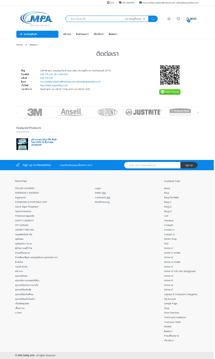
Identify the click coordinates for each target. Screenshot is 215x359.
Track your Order (172, 321)
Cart (166, 215)
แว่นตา (18, 312)
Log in (98, 188)
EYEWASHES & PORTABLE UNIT (31, 201)
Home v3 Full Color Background (180, 271)
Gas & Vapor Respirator (26, 206)
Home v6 (168, 285)
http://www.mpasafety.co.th (53, 85)
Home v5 (168, 280)
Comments (102, 197)
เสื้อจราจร (20, 308)
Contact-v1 (169, 229)
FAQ (166, 243)
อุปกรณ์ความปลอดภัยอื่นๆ (27, 280)
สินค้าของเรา (82, 34)
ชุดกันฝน (19, 238)
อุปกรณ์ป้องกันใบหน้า (25, 298)
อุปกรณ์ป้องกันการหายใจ (26, 285)
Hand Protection (23, 211)
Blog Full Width (171, 197)
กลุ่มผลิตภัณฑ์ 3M (23, 234)
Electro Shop (170, 238)
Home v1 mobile (172, 252)
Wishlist (168, 326)
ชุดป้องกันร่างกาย (23, 243)
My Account (170, 298)
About (167, 188)
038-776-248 (46, 78)
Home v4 (168, 275)
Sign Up (189, 165)
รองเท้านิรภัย (21, 266)
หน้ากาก (19, 271)
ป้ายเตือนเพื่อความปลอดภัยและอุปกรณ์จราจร (36, 257)
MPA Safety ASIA (26, 355)
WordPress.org (102, 201)
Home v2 (168, 257)
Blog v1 (168, 201)
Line (110, 2)
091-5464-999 (126, 2)
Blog (166, 192)
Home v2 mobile (172, 261)
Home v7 (168, 289)
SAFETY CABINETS (24, 220)
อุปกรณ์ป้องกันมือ (23, 289)
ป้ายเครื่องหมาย (22, 252)
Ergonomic (20, 197)
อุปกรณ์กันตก (21, 275)
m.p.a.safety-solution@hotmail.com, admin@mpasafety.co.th (169, 2)
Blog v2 (168, 206)
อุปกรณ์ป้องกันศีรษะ (24, 294)
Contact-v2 (169, 234)
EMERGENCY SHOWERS (27, 192)
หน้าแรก (67, 34)
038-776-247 (46, 74)
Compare (168, 225)
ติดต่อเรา (113, 34)
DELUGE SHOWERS (24, 188)
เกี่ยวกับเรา (99, 34)
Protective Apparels (24, 215)
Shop (166, 308)
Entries (100, 192)
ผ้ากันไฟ (19, 261)
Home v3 (168, 266)
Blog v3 (168, 211)
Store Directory (171, 312)
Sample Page (170, 303)
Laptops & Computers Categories (180, 294)
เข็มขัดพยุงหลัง (22, 303)
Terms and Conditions (175, 317)
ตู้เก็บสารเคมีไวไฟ (23, 248)
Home (19, 44)
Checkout (168, 220)
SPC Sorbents (22, 225)
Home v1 (168, 248)
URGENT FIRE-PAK (24, 229)
